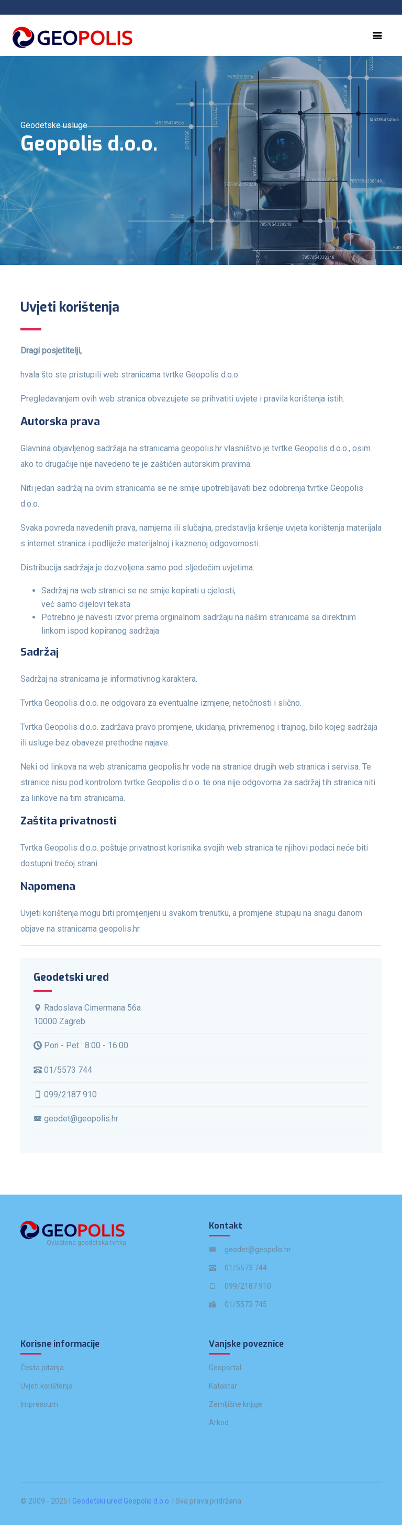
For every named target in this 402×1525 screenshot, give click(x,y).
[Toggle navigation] (377, 35)
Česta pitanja (42, 1367)
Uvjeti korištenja (46, 1386)
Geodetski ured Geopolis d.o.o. (121, 1501)
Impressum (39, 1404)
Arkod (219, 1422)
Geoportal (225, 1367)
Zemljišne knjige (235, 1404)
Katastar (223, 1386)
